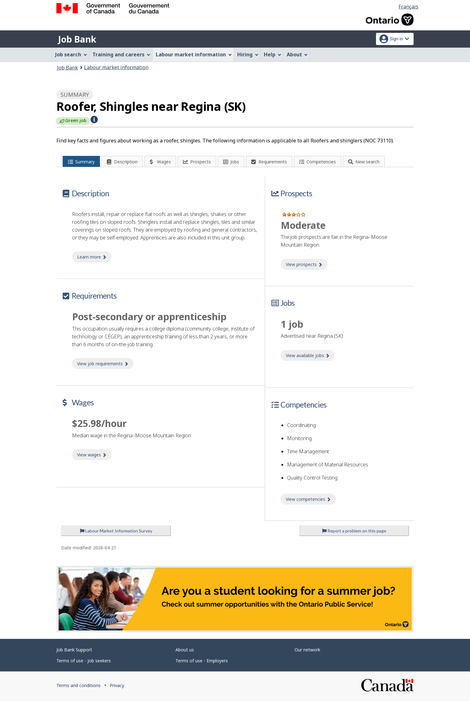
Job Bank (77, 39)
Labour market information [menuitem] (194, 54)
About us (184, 662)
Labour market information (116, 67)
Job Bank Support (74, 662)
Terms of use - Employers (201, 673)
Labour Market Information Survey (116, 543)
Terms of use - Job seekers (83, 673)
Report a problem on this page (354, 543)
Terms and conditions (78, 698)
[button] (94, 119)
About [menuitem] (297, 54)
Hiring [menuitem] (247, 54)
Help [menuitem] (272, 54)
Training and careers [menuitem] (121, 54)
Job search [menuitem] (71, 54)
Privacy (117, 698)
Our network (307, 662)
